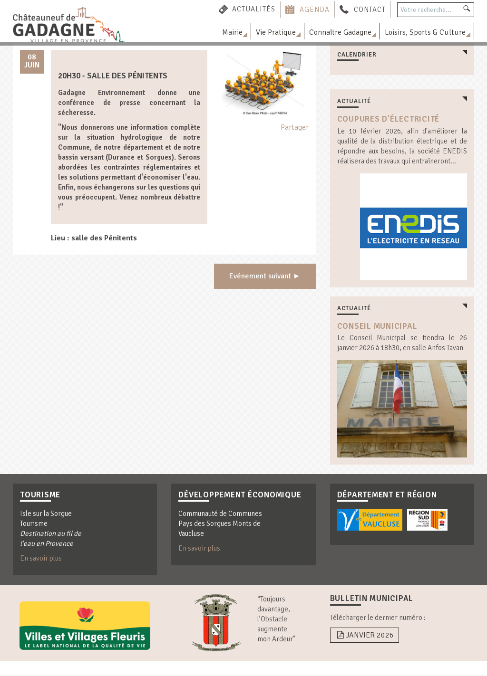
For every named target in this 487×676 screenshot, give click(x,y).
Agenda (315, 9)
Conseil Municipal (377, 326)
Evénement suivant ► (265, 276)
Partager (295, 127)
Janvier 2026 (364, 635)
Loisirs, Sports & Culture (425, 32)
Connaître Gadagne (340, 32)
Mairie (232, 32)
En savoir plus (41, 559)
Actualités (253, 9)
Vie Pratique (276, 32)
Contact (370, 9)
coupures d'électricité (388, 119)
